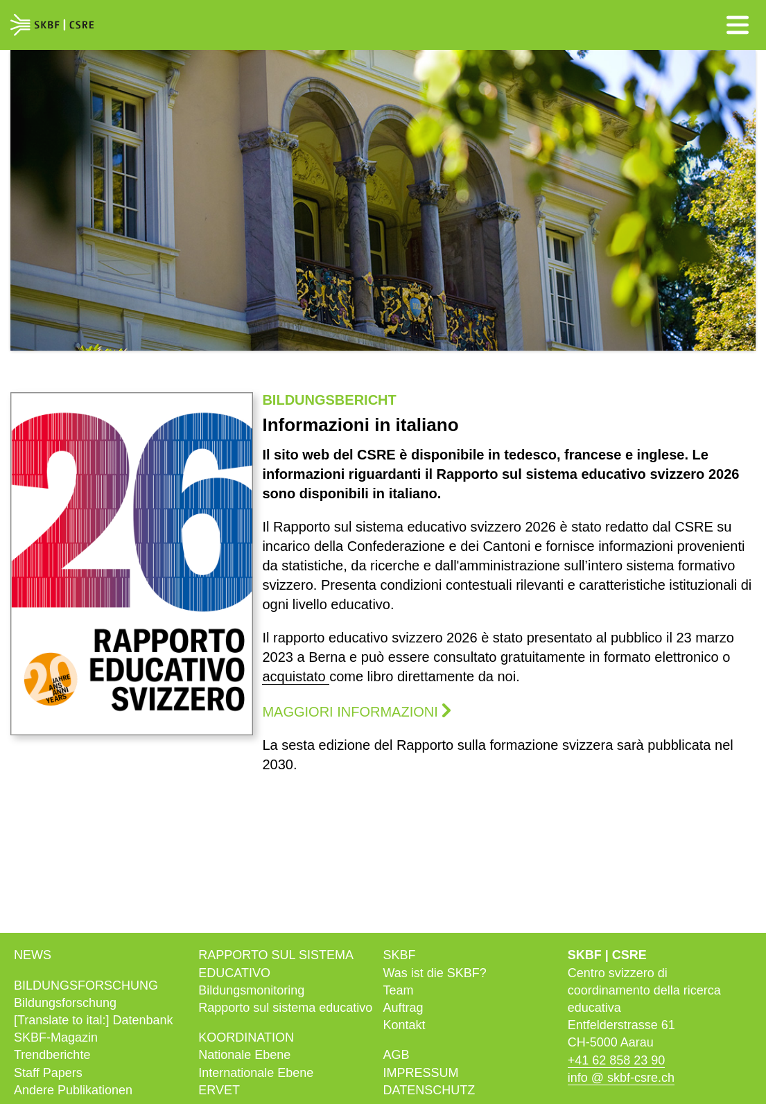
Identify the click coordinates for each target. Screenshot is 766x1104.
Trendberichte (52, 1055)
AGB (396, 1055)
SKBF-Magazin (56, 1037)
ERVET (219, 1090)
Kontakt (404, 1025)
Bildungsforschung (65, 1003)
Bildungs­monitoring (251, 990)
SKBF (399, 955)
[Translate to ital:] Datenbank (93, 1020)
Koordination (246, 1037)
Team (398, 990)
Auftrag (403, 1008)
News (32, 955)
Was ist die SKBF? (435, 973)
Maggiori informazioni (349, 711)
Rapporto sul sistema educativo (285, 1008)
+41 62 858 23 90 (616, 1060)
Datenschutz (429, 1090)
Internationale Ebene (255, 1073)
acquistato (295, 676)
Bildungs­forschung (86, 985)
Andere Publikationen (73, 1090)
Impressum (421, 1073)
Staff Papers (48, 1073)
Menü (737, 25)
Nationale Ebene (244, 1055)
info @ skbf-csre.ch (621, 1078)
